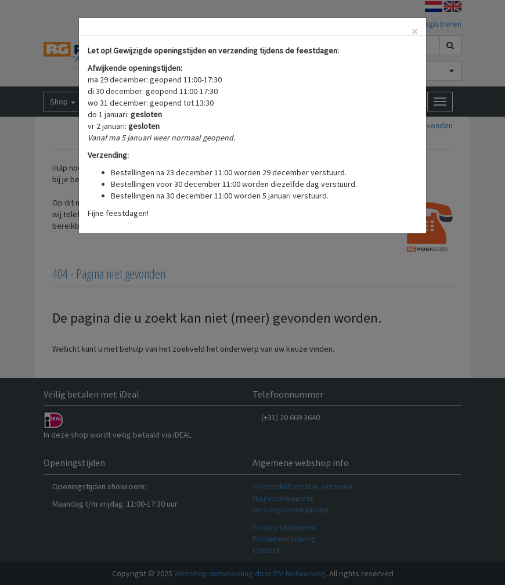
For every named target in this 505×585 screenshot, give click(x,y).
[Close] (414, 32)
